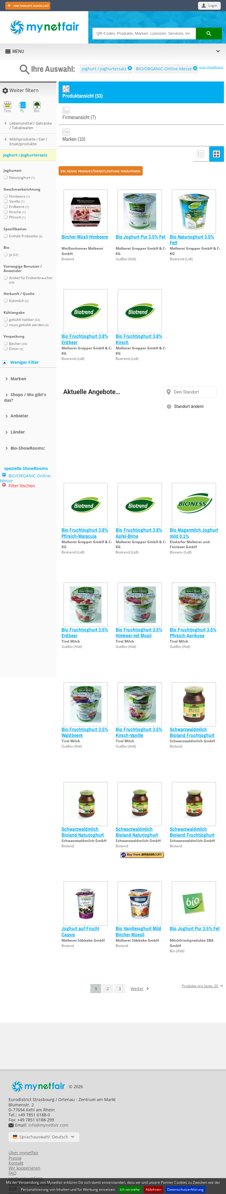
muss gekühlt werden (29, 324)
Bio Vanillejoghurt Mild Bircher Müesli (138, 912)
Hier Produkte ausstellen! (31, 5)
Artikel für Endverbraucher (31, 279)
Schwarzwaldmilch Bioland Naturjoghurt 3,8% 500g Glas (137, 815)
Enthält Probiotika (25, 236)
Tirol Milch (71, 622)
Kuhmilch (19, 300)
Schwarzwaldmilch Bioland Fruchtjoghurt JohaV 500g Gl (192, 716)
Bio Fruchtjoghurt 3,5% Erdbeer (85, 613)
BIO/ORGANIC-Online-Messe (164, 68)
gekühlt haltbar (24, 319)
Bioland (68, 239)
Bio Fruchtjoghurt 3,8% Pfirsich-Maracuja (85, 514)
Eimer (16, 348)
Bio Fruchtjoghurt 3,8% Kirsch (139, 320)
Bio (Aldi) (177, 931)
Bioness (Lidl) (181, 533)
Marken (18, 378)
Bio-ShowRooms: (28, 448)
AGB (13, 1169)
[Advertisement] (26, 585)
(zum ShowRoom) (211, 67)
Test (7, 107)
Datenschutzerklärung (185, 1189)
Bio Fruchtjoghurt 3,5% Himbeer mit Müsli (139, 613)
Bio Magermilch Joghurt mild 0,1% (194, 514)
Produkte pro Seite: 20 (200, 967)
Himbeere (19, 196)
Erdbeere (19, 206)
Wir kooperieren (24, 1149)
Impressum (20, 1174)
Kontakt (16, 1144)
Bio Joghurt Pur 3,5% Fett (141, 217)
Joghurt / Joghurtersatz (104, 68)
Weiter (137, 969)
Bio (37, 107)
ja (13, 254)
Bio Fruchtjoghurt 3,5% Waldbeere (85, 713)
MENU (18, 51)
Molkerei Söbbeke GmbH (83, 921)
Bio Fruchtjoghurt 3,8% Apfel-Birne (139, 514)
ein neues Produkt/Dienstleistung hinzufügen (100, 151)
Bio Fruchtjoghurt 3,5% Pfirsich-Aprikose (193, 613)
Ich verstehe (130, 1189)
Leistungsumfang (26, 1159)
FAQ (12, 1154)
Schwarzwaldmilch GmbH (192, 721)
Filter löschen (22, 485)
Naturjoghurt (22, 177)
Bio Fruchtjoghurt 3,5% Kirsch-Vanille (139, 713)
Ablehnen (153, 1189)
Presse (15, 1139)
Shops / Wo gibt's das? (25, 397)
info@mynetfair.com (48, 1106)
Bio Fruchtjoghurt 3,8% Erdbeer (85, 320)
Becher (18, 343)
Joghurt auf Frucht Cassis (80, 912)
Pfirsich (17, 217)
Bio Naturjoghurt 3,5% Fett (192, 220)
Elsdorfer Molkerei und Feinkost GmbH (190, 525)
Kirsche (17, 211)
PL (22, 107)
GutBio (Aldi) (126, 239)
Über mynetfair (24, 1134)
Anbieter (19, 415)
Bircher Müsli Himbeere (85, 217)
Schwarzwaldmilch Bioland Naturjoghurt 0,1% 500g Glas (83, 815)
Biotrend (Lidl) (181, 239)
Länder (18, 432)
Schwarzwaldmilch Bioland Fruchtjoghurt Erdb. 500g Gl (192, 815)
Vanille (16, 201)
